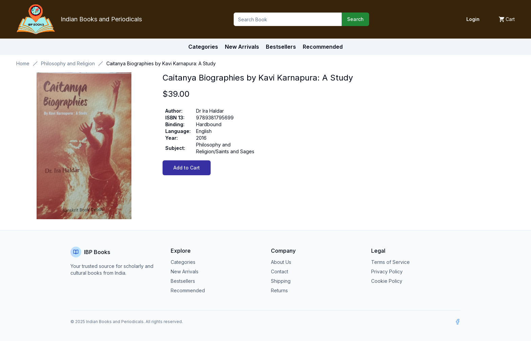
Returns (279, 290)
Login (473, 19)
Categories (203, 46)
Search (355, 19)
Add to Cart (186, 167)
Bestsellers (183, 281)
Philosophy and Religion (68, 63)
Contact (279, 271)
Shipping (281, 281)
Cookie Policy (386, 281)
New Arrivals (184, 271)
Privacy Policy (387, 271)
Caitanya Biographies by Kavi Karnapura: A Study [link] (161, 63)
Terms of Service (390, 262)
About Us (281, 262)
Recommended (188, 290)
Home (22, 63)
